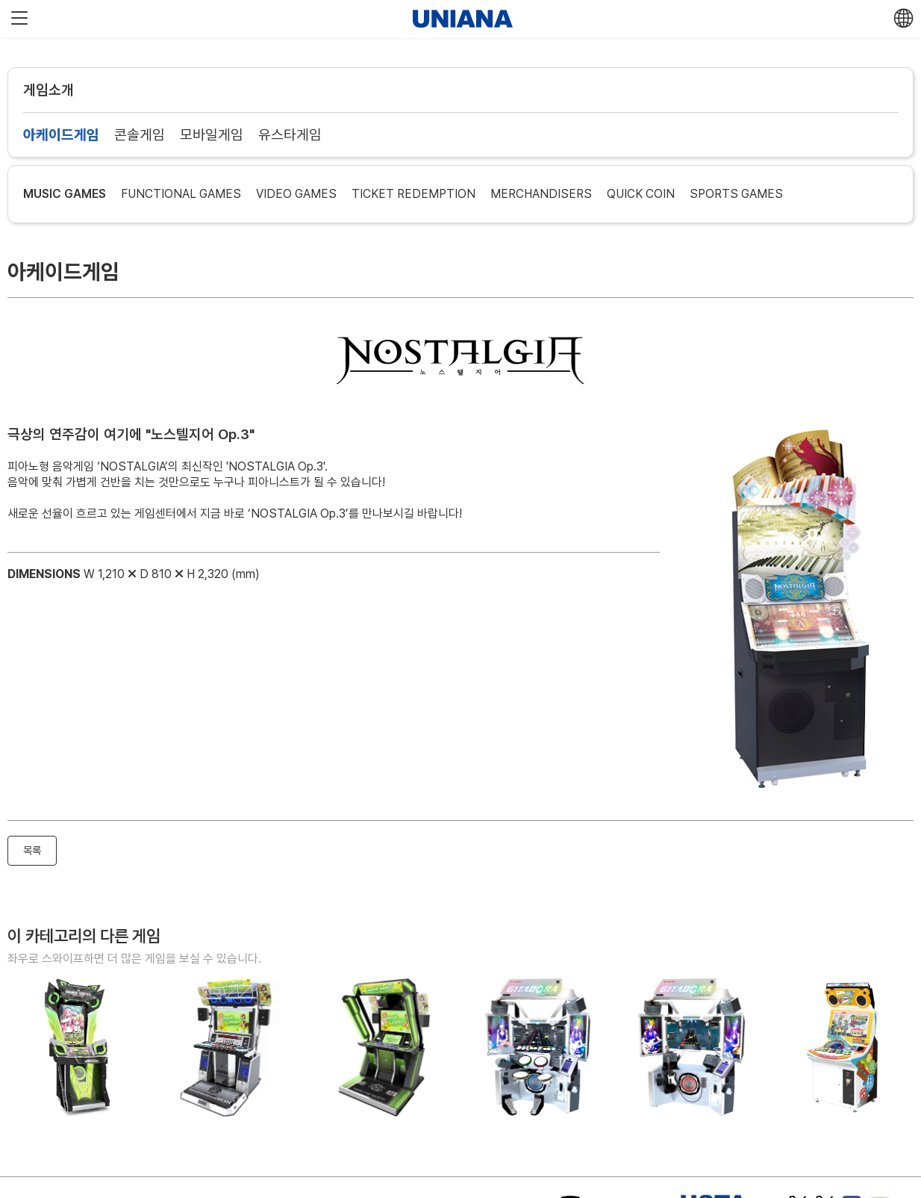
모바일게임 (211, 134)
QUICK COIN (641, 194)
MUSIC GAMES (64, 194)
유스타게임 (290, 134)
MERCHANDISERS (541, 194)
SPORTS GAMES (736, 194)
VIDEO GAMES (296, 194)
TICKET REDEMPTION (413, 194)
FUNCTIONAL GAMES (181, 194)
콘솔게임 (139, 134)
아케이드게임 (61, 134)
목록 (32, 850)
